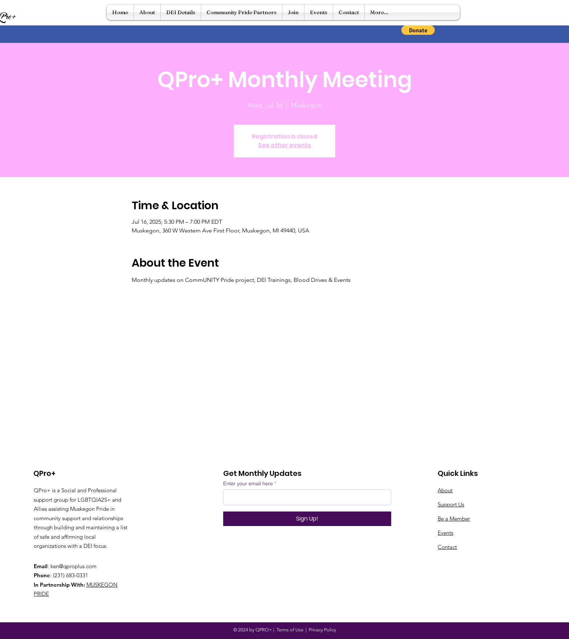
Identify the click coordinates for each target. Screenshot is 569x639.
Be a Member (454, 518)
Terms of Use (290, 629)
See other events (284, 145)
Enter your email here (248, 483)
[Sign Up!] (307, 518)
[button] (418, 30)
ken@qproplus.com (73, 566)
